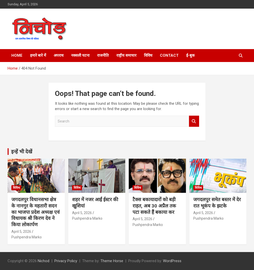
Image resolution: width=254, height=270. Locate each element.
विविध (148, 55)
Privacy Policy (65, 261)
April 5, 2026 (21, 232)
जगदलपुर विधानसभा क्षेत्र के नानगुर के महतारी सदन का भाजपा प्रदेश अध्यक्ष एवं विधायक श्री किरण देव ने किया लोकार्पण (35, 212)
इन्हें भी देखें (21, 152)
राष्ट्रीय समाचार (126, 55)
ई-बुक (190, 55)
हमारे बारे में (38, 55)
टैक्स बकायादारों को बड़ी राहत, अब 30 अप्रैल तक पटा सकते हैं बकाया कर (154, 206)
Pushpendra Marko (26, 237)
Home (17, 55)
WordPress (172, 261)
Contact (169, 55)
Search (194, 121)
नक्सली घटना (80, 55)
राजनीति (103, 55)
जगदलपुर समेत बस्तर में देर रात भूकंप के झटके (217, 203)
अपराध (59, 55)
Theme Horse (111, 261)
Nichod (43, 261)
